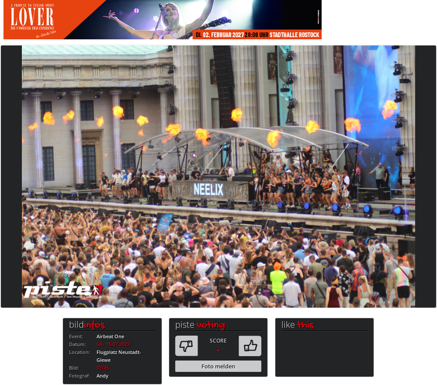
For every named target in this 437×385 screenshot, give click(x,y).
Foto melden (218, 366)
